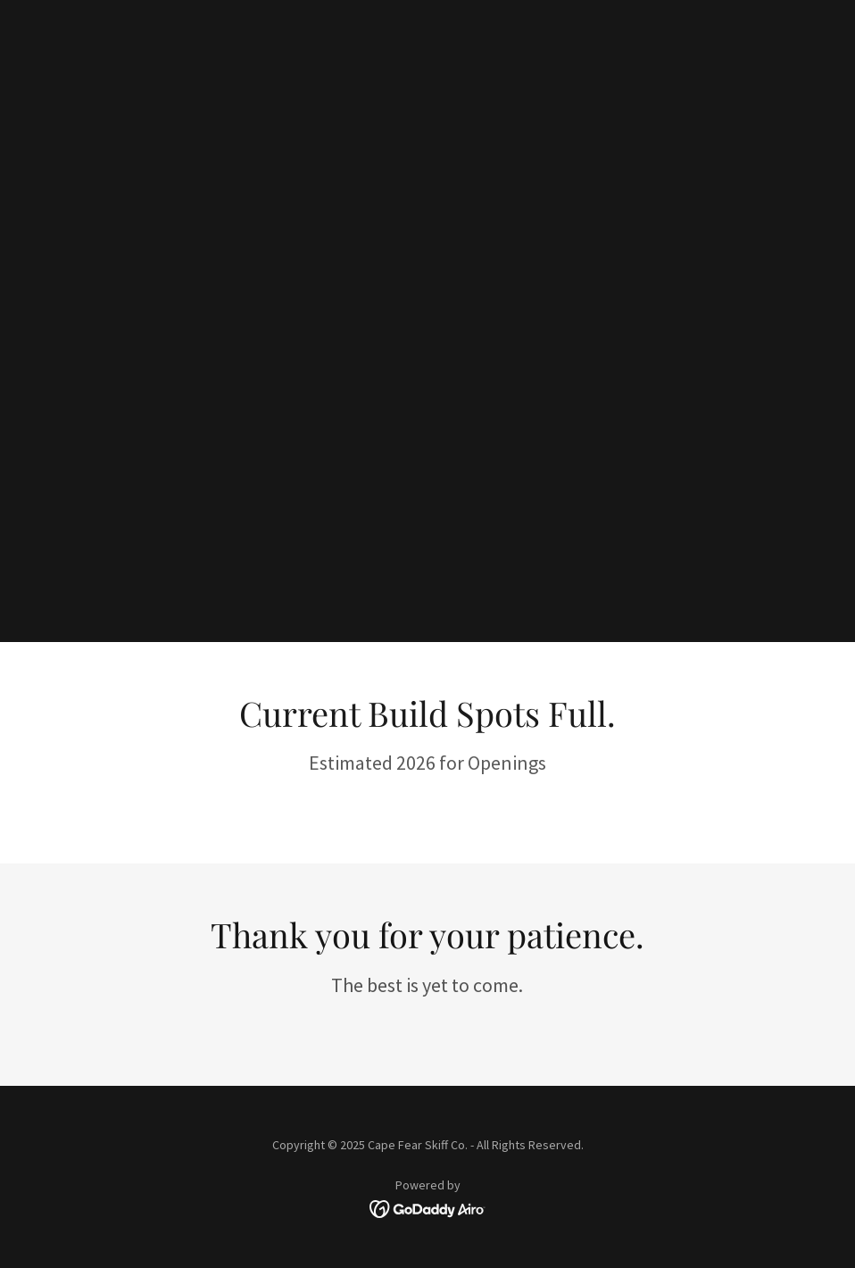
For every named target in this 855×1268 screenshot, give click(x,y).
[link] (427, 1207)
